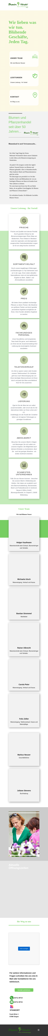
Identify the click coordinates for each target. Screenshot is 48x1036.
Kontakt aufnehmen (24, 990)
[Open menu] (38, 4)
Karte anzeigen (24, 948)
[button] (11, 834)
